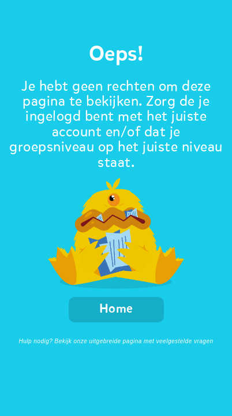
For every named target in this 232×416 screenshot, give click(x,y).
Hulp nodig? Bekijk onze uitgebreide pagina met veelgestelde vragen (115, 341)
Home (116, 309)
